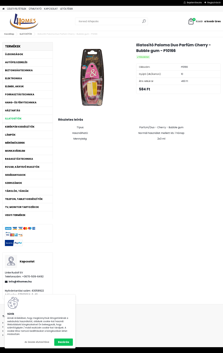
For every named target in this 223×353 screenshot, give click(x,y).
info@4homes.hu (20, 281)
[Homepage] (3, 9)
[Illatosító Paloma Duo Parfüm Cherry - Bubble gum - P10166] (92, 76)
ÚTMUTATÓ (35, 8)
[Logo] (24, 21)
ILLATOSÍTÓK (26, 33)
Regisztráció (214, 2)
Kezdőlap (9, 33)
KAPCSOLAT (51, 8)
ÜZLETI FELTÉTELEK (16, 8)
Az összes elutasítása (37, 342)
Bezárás (63, 342)
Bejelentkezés (194, 2)
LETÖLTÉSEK (66, 8)
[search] (144, 22)
